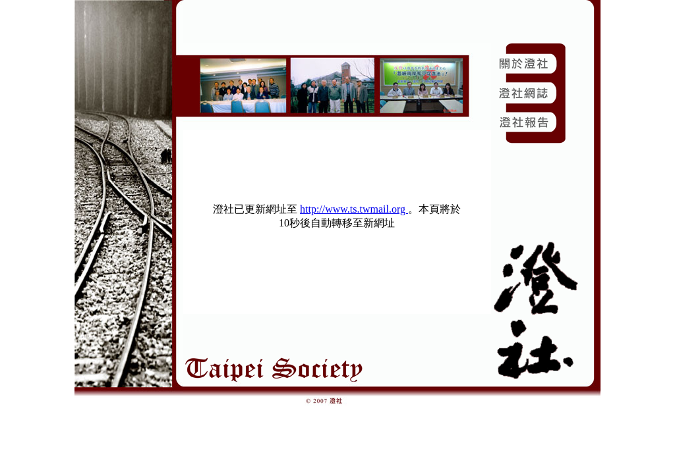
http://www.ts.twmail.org (354, 209)
